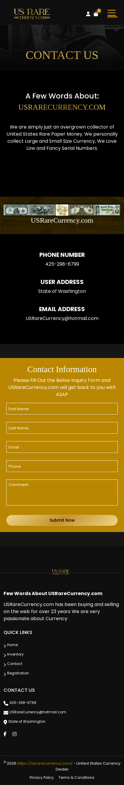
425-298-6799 (62, 264)
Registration (18, 673)
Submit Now (62, 520)
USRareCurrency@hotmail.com (62, 318)
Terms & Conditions (76, 777)
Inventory (15, 654)
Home (12, 644)
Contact (14, 663)
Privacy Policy (42, 777)
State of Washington (27, 721)
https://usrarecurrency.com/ (45, 763)
